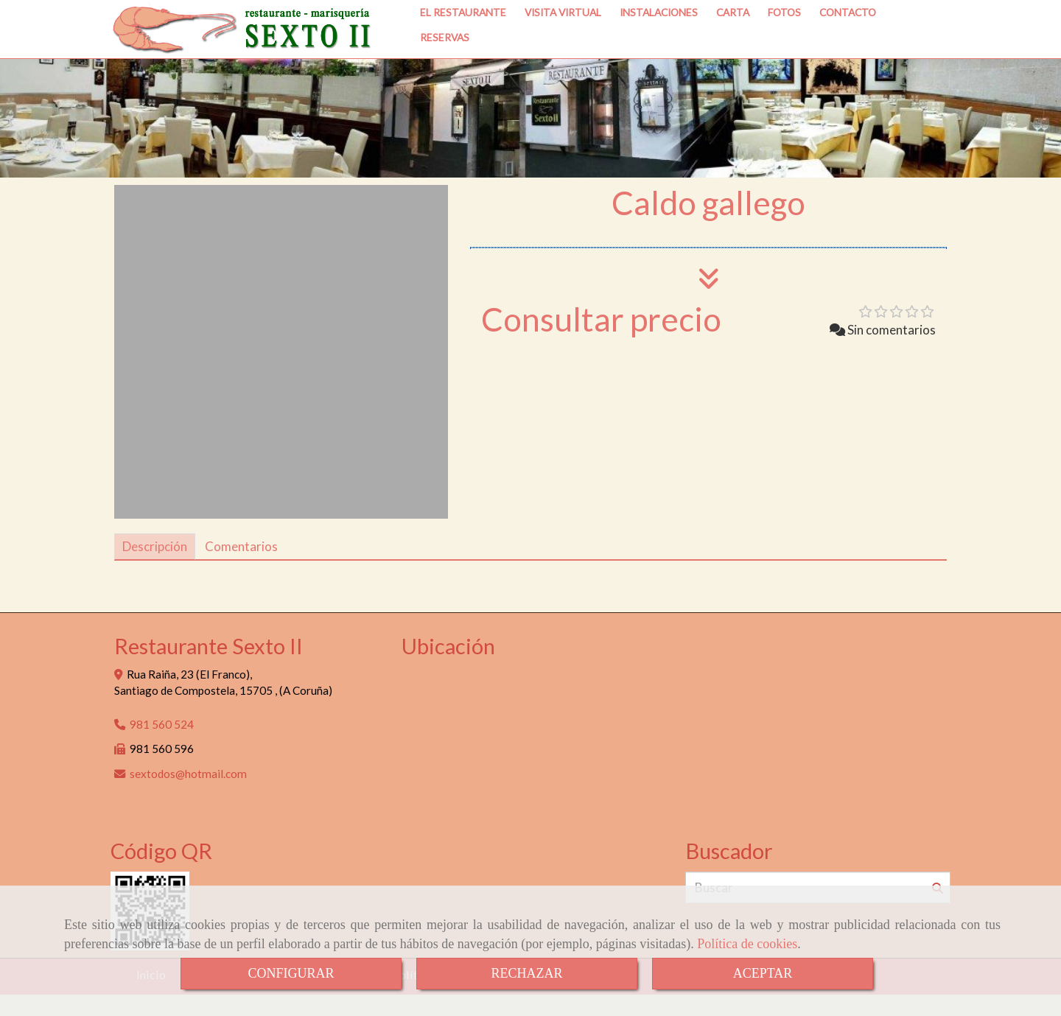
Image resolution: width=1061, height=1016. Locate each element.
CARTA (732, 41)
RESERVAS (444, 66)
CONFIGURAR (291, 973)
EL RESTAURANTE (463, 41)
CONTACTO (847, 41)
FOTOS (784, 41)
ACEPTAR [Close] (763, 973)
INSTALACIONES (659, 41)
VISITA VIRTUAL (563, 41)
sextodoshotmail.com (188, 795)
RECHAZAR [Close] (526, 973)
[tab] (154, 568)
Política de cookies (747, 943)
